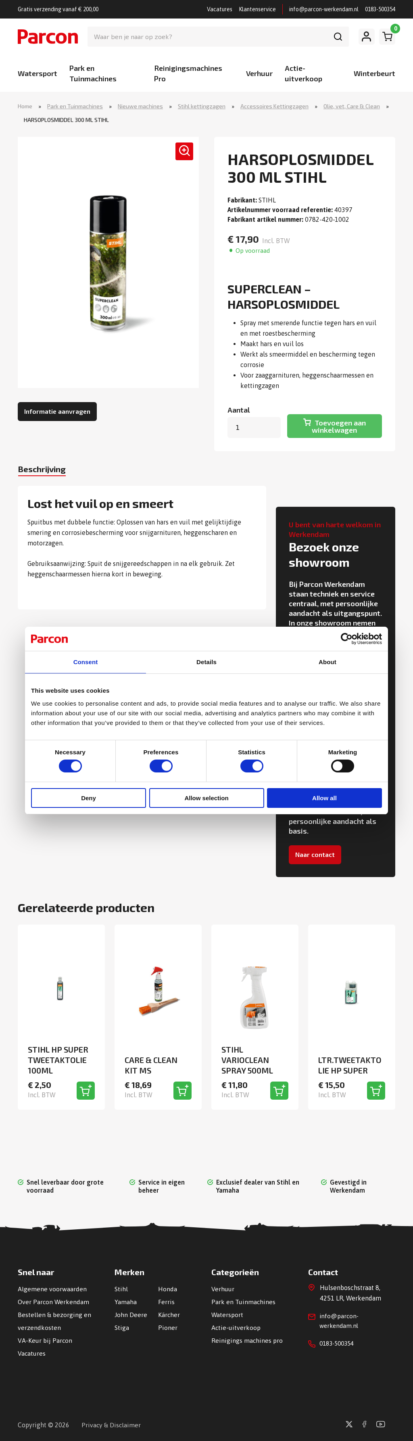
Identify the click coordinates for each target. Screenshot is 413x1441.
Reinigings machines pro (247, 1340)
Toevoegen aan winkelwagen (339, 427)
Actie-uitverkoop (236, 1327)
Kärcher (169, 1314)
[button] (181, 155)
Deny (88, 798)
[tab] (47, 471)
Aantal (238, 410)
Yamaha (126, 1301)
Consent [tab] (85, 662)
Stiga (122, 1327)
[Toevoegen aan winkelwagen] (86, 1090)
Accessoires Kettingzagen (274, 106)
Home (25, 106)
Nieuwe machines (140, 106)
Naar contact (315, 855)
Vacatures (219, 9)
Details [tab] (206, 662)
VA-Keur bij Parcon (45, 1340)
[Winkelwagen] (387, 37)
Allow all (324, 798)
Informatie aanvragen (57, 412)
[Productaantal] (254, 428)
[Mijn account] (367, 37)
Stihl (121, 1288)
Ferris (166, 1301)
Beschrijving (47, 470)
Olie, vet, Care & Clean (351, 106)
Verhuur (259, 73)
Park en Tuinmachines (75, 106)
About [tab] (327, 662)
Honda (167, 1288)
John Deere (131, 1314)
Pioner (167, 1327)
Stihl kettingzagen (201, 106)
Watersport (37, 73)
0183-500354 (380, 9)
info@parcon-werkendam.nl (324, 9)
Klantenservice (257, 9)
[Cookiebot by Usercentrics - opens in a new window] (346, 638)
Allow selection (206, 798)
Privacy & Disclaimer (111, 1424)
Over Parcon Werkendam (54, 1301)
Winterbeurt (374, 73)
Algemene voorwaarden (52, 1288)
